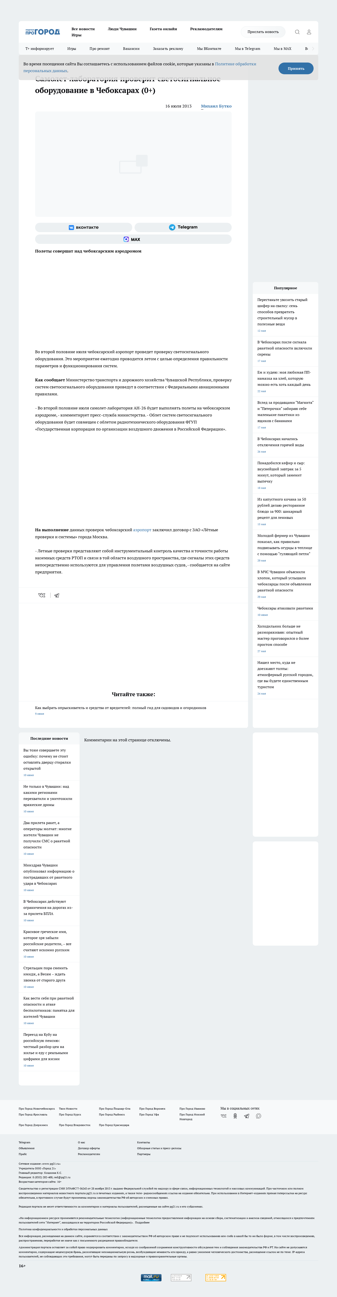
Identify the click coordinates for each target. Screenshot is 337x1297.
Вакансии (131, 48)
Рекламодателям (206, 28)
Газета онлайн (163, 28)
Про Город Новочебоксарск (37, 1108)
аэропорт (142, 529)
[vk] (42, 595)
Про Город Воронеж (152, 1108)
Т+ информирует (40, 48)
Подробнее (142, 1222)
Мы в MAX (282, 48)
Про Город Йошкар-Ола (114, 1108)
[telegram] (58, 595)
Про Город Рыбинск (112, 1114)
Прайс (23, 1154)
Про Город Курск (70, 1114)
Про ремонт (100, 48)
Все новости (83, 28)
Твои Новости (68, 1108)
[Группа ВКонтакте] (83, 227)
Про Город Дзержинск (33, 1125)
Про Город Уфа (149, 1114)
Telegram (24, 1142)
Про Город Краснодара (114, 1125)
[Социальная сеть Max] (133, 239)
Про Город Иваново (192, 1108)
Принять (296, 68)
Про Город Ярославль (33, 1114)
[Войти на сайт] (309, 32)
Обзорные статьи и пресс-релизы (159, 1148)
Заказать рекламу (168, 48)
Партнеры (143, 1154)
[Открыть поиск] (297, 32)
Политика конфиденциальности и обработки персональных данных (63, 1229)
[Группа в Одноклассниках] (235, 1116)
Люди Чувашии (122, 28)
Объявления (26, 1148)
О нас (81, 1142)
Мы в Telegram (247, 48)
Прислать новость (263, 31)
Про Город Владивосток (74, 1125)
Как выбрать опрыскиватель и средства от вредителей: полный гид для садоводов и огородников (133, 711)
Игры (76, 35)
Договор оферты (89, 1148)
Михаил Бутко (216, 106)
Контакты (143, 1142)
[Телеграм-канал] (183, 227)
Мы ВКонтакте (209, 48)
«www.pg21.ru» (51, 1163)
